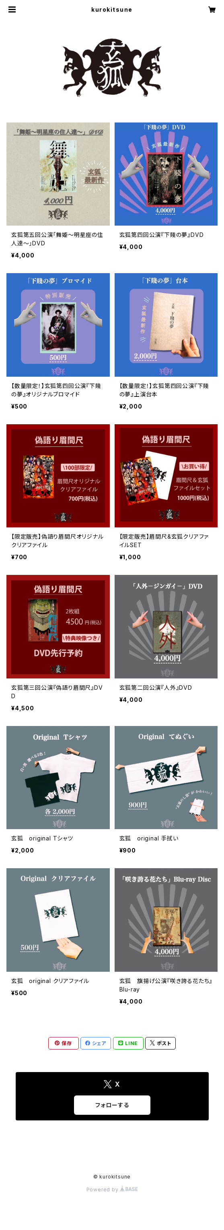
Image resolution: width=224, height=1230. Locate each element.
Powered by (112, 1189)
